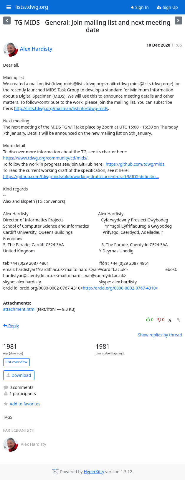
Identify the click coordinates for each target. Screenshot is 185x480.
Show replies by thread (160, 335)
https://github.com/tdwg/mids (135, 164)
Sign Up (167, 7)
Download (18, 375)
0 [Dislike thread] (161, 319)
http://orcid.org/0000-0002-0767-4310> (120, 288)
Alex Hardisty (36, 48)
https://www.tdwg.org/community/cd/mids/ (45, 158)
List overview (16, 361)
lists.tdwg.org (31, 7)
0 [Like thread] (150, 319)
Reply (11, 325)
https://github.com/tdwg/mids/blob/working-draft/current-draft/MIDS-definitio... (81, 176)
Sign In (140, 7)
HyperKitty (94, 471)
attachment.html (19, 309)
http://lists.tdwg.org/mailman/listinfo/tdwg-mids (61, 108)
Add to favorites (21, 404)
